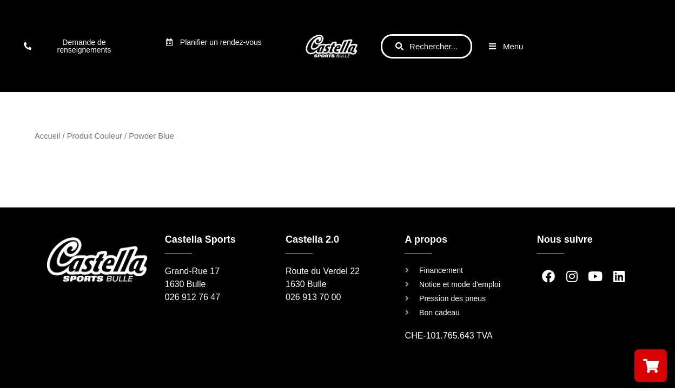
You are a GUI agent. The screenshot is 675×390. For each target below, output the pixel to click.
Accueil (47, 136)
